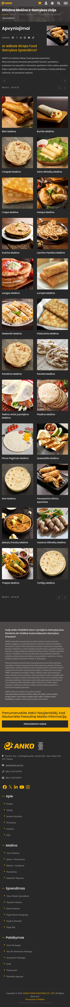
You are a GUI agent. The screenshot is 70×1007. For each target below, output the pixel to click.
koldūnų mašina (50, 697)
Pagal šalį (10, 927)
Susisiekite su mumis (12, 699)
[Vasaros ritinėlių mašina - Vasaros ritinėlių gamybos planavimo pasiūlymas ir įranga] (52, 523)
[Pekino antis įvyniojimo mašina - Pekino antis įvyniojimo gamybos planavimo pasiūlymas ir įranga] (17, 395)
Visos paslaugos (13, 945)
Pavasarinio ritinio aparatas (48, 500)
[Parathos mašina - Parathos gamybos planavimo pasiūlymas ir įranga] (17, 354)
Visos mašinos (12, 853)
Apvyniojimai (8, 18)
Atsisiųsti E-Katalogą (15, 957)
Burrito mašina (45, 131)
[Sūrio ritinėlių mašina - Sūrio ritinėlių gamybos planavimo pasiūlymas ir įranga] (52, 152)
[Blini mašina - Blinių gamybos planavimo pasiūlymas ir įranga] (17, 112)
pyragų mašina (10, 697)
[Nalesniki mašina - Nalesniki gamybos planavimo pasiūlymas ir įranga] (17, 314)
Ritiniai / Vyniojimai (15, 865)
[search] (58, 3)
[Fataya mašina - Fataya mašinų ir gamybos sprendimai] (52, 193)
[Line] (24, 37)
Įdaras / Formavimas (15, 859)
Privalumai (11, 822)
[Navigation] (65, 3)
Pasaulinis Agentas (14, 976)
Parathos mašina (12, 373)
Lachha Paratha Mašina (51, 252)
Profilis (9, 804)
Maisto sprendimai (27, 14)
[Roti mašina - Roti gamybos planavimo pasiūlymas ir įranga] (17, 479)
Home (13, 14)
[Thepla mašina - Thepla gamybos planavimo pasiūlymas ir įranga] (17, 563)
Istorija (9, 810)
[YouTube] (21, 787)
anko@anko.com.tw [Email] (14, 765)
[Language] (52, 3)
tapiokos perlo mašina (35, 697)
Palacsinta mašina (48, 333)
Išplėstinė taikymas (15, 878)
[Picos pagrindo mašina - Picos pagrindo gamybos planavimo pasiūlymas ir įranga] (17, 439)
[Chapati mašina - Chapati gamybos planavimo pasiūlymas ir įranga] (17, 152)
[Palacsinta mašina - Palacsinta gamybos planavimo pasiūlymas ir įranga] (52, 314)
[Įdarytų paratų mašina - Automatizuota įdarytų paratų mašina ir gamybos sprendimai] (17, 523)
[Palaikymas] (46, 3)
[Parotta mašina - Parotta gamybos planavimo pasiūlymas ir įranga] (52, 354)
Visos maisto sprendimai (17, 896)
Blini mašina (9, 131)
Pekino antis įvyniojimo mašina (15, 416)
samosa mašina (52, 694)
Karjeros (10, 829)
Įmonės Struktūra (14, 816)
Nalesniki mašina (12, 333)
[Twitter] (17, 37)
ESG (8, 835)
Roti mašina (9, 498)
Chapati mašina (11, 171)
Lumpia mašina (46, 293)
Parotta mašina (46, 373)
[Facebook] (13, 37)
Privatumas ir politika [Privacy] (35, 999)
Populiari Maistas (14, 902)
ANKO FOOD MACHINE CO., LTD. (39, 993)
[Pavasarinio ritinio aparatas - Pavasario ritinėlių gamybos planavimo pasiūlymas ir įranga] (52, 479)
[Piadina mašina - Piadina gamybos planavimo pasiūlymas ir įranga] (52, 395)
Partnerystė (11, 970)
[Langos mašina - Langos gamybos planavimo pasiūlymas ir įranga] (17, 274)
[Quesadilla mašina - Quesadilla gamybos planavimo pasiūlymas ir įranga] (52, 439)
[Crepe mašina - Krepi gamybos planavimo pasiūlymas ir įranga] (17, 193)
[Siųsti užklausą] (39, 3)
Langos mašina (11, 293)
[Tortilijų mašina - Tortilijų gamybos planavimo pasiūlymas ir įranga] (52, 563)
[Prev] (4, 80)
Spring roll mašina (39, 694)
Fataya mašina (45, 212)
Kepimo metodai (14, 921)
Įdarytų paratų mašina (15, 542)
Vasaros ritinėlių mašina (51, 542)
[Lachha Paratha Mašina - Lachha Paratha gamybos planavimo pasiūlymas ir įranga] (52, 233)
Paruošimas (11, 871)
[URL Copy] (33, 37)
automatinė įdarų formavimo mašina (18, 694)
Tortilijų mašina (46, 583)
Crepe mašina (10, 212)
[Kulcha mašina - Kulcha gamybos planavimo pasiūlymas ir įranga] (17, 233)
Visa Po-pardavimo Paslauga (19, 951)
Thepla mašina (10, 583)
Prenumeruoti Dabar (35, 724)
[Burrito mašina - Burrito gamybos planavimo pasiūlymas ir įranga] (52, 112)
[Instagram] (28, 787)
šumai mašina (21, 697)
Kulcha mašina (10, 252)
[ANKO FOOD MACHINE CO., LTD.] (35, 746)
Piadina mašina (46, 414)
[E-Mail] (29, 37)
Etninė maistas (13, 908)
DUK (8, 964)
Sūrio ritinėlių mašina (49, 171)
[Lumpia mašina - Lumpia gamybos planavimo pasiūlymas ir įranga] (52, 274)
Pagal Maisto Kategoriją (49, 14)
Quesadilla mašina (48, 458)
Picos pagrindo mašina (15, 458)
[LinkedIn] (21, 37)
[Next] (65, 80)
